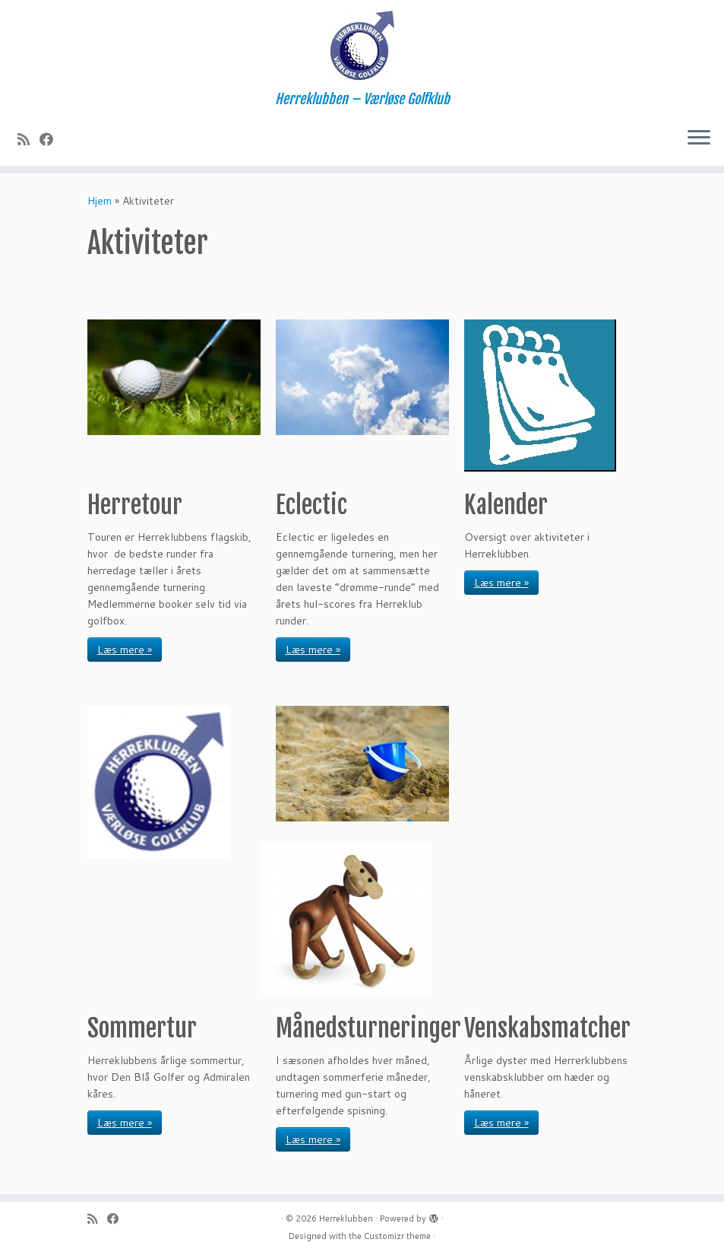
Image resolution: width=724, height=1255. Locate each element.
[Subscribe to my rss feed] (28, 139)
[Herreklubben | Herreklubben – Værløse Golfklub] (362, 46)
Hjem (99, 200)
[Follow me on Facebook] (51, 139)
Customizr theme (397, 1236)
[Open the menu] (699, 138)
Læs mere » (124, 649)
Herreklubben (346, 1218)
